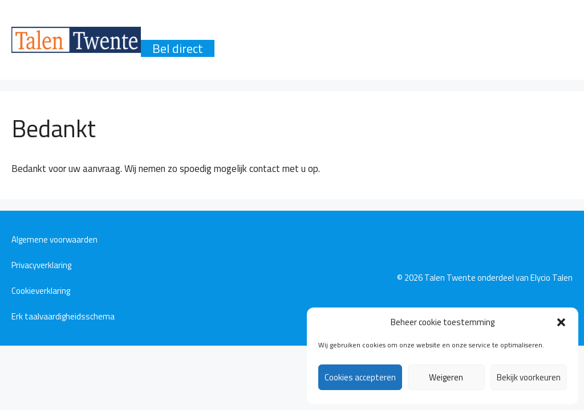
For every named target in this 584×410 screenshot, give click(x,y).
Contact (511, 31)
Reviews (444, 31)
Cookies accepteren (360, 377)
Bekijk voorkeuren (529, 377)
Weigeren (446, 377)
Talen (313, 31)
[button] (561, 322)
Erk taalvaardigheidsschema (63, 316)
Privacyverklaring (41, 265)
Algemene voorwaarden (54, 239)
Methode (374, 31)
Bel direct (177, 48)
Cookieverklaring (40, 290)
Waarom (175, 31)
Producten (248, 31)
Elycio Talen (551, 277)
